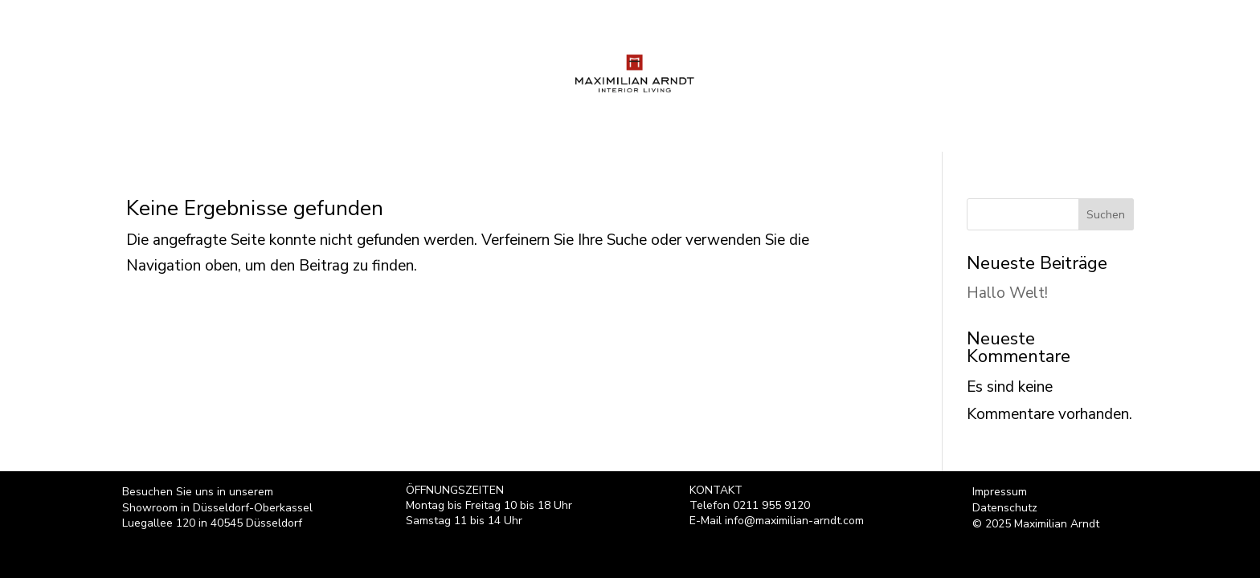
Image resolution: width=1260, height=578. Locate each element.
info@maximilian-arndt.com (794, 520)
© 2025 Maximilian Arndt (1035, 524)
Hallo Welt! (1007, 293)
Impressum (999, 492)
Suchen (1105, 214)
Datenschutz (1004, 508)
